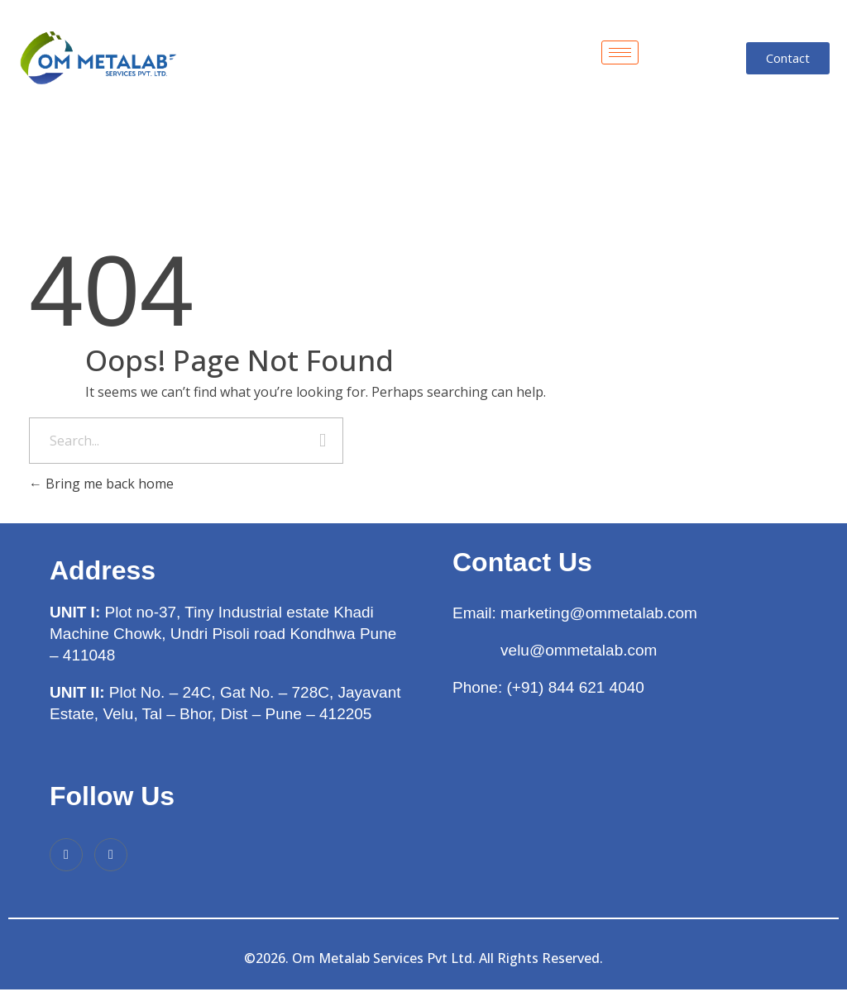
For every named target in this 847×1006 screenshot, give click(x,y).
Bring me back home (101, 483)
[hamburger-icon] (620, 52)
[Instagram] (110, 854)
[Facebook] (66, 854)
